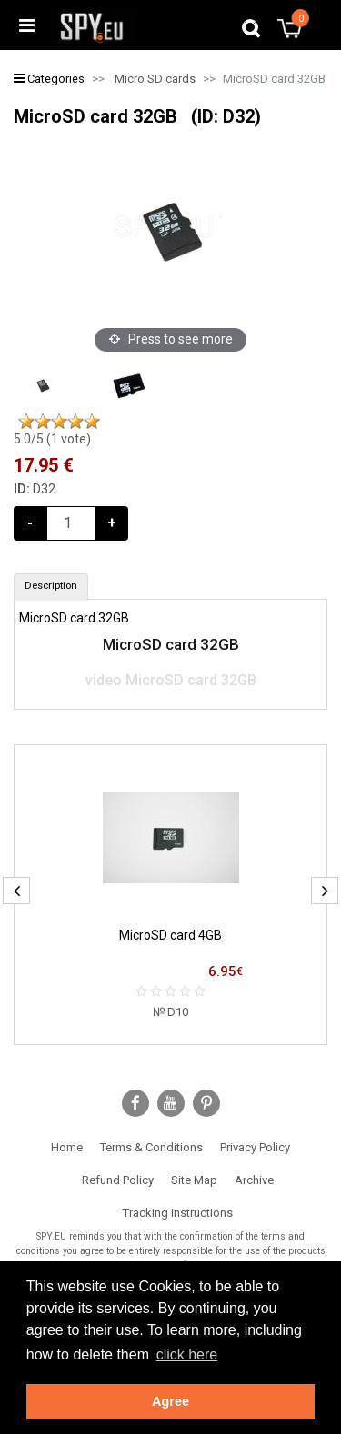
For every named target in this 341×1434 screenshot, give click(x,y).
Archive (254, 1180)
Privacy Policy (255, 1147)
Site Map (194, 1180)
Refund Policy (118, 1180)
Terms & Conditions (151, 1147)
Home (67, 1147)
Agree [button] (170, 1401)
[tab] (51, 587)
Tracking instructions (178, 1213)
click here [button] (187, 1354)
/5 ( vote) (52, 439)
